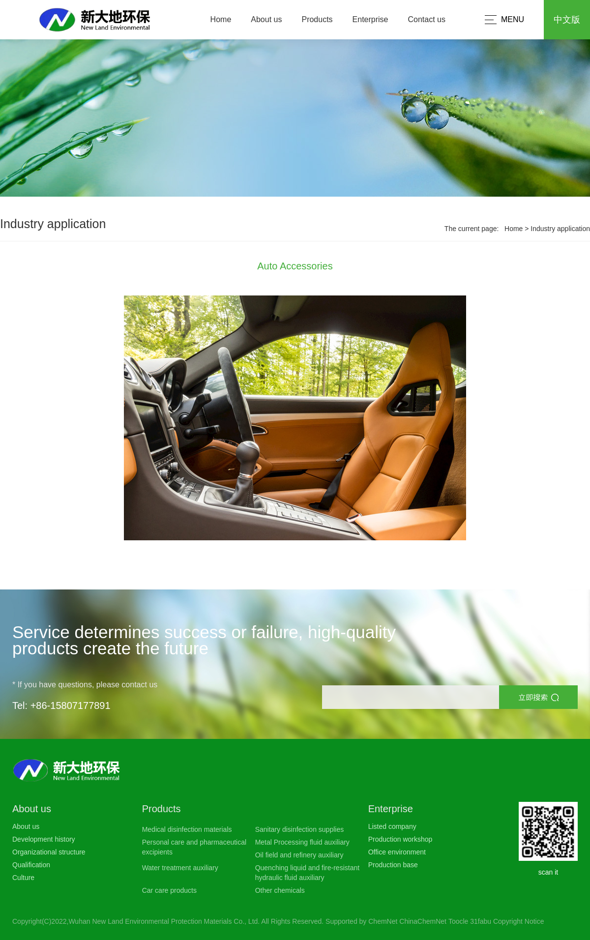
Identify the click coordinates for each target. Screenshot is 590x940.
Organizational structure (49, 852)
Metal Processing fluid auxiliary (302, 842)
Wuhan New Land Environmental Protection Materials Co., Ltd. (164, 921)
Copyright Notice (518, 921)
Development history (43, 839)
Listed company (392, 826)
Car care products (169, 890)
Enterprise (370, 19)
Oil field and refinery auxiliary (299, 855)
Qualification (31, 865)
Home (221, 19)
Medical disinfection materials (187, 829)
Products (316, 19)
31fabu (480, 921)
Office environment (397, 852)
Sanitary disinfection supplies (299, 829)
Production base (393, 865)
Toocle (458, 921)
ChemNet (382, 921)
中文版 (567, 20)
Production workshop (400, 839)
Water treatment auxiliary (180, 868)
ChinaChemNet (422, 921)
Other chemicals (280, 890)
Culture (23, 877)
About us (266, 19)
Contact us (426, 19)
